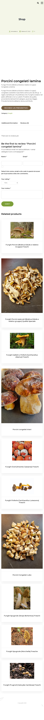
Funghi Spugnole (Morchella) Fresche (22, 665)
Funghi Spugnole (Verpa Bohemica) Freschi (22, 629)
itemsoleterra (14, 31)
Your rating (5, 193)
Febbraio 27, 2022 (25, 31)
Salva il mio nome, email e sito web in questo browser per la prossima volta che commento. (20, 186)
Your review (6, 202)
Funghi (10, 127)
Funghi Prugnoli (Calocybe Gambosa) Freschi (22, 699)
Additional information (9, 136)
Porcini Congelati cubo (22, 589)
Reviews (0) (24, 136)
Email (25, 170)
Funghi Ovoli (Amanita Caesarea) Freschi (22, 480)
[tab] (9, 136)
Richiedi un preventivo (16, 121)
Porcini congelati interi (22, 443)
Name (4, 170)
